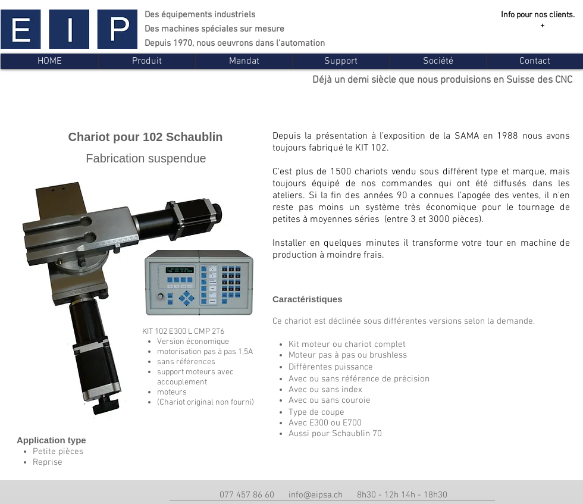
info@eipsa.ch (316, 495)
